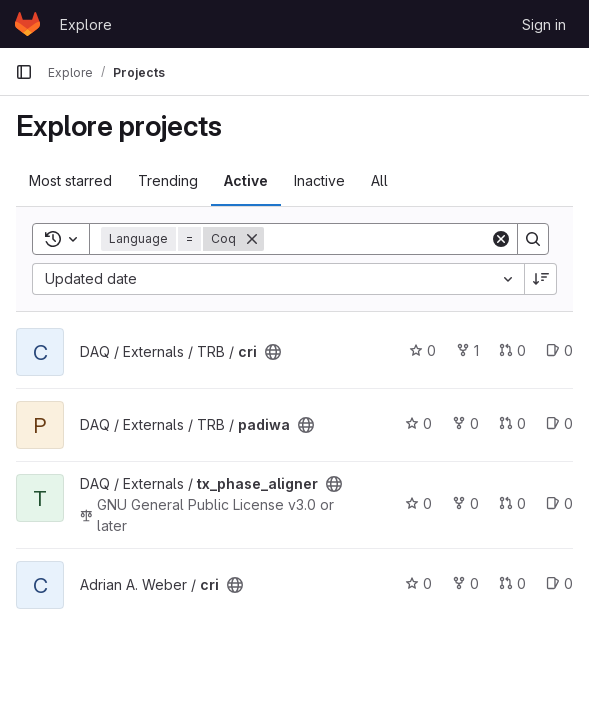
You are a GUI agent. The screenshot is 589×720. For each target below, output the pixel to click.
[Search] (388, 239)
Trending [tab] (168, 180)
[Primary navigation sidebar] (24, 72)
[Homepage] (27, 24)
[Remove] (252, 239)
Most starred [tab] (70, 180)
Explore (86, 24)
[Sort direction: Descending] (541, 279)
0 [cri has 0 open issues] (559, 350)
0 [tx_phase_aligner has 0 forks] (465, 503)
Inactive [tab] (319, 180)
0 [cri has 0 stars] (422, 350)
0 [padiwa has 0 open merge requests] (512, 423)
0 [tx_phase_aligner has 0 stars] (418, 503)
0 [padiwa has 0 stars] (418, 423)
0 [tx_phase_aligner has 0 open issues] (559, 503)
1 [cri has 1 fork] (467, 350)
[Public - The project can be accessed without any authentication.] (273, 352)
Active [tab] (246, 180)
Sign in (544, 24)
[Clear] (501, 239)
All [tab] (379, 180)
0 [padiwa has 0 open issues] (559, 423)
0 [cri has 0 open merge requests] (512, 350)
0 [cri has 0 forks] (465, 583)
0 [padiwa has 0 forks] (465, 423)
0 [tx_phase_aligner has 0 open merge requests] (512, 503)
